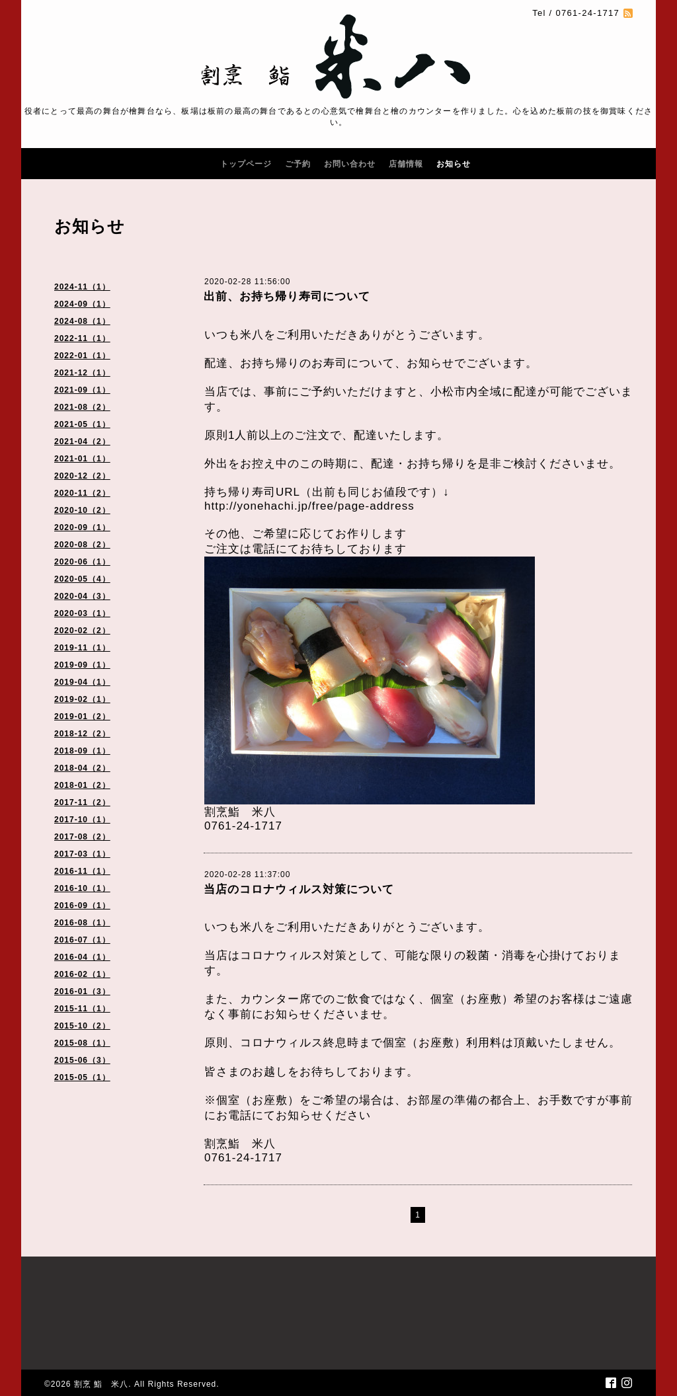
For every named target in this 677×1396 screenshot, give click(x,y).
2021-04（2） (82, 441)
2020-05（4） (82, 579)
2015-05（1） (82, 1077)
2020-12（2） (82, 476)
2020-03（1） (82, 613)
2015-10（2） (82, 1025)
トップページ (246, 164)
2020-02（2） (82, 630)
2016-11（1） (82, 871)
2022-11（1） (82, 338)
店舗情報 (406, 164)
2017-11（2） (82, 802)
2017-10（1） (82, 819)
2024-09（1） (82, 304)
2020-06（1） (82, 561)
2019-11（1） (82, 647)
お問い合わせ (350, 164)
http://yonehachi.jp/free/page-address (309, 506)
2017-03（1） (82, 854)
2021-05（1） (82, 424)
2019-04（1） (82, 682)
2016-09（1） (82, 905)
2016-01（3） (82, 991)
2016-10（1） (82, 888)
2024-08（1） (82, 321)
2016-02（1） (82, 974)
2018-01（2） (82, 785)
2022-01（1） (82, 355)
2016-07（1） (82, 940)
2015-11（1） (82, 1008)
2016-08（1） (82, 922)
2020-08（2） (82, 544)
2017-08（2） (82, 836)
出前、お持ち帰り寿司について (287, 296)
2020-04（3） (82, 596)
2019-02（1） (82, 699)
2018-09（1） (82, 751)
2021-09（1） (82, 390)
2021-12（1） (82, 372)
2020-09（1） (82, 527)
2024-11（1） (82, 286)
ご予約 (298, 164)
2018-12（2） (82, 733)
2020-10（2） (82, 510)
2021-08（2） (82, 407)
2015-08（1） (82, 1043)
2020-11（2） (82, 493)
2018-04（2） (82, 768)
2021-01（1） (82, 458)
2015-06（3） (82, 1060)
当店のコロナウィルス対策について (299, 889)
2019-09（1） (82, 665)
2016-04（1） (82, 957)
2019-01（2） (82, 716)
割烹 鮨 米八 (101, 1384)
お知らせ (453, 164)
